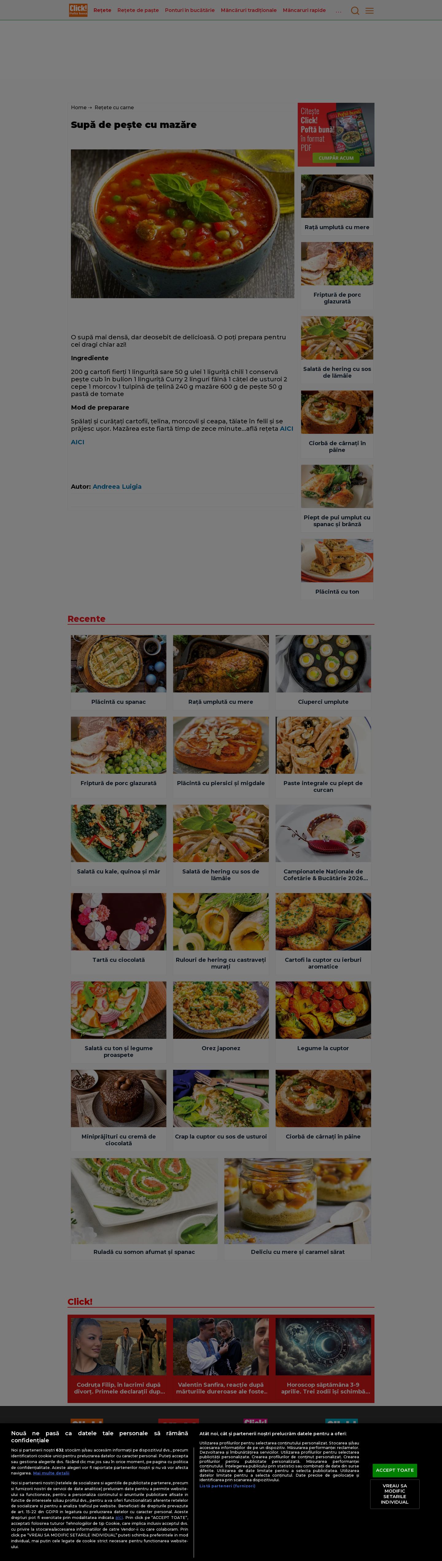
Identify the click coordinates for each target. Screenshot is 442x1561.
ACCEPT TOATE (395, 1470)
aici (119, 1517)
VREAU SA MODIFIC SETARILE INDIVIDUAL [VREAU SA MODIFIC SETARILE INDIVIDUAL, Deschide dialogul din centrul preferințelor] (395, 1494)
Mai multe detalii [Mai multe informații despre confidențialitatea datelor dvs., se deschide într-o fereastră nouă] (51, 1473)
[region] (221, 1492)
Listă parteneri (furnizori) (227, 1486)
